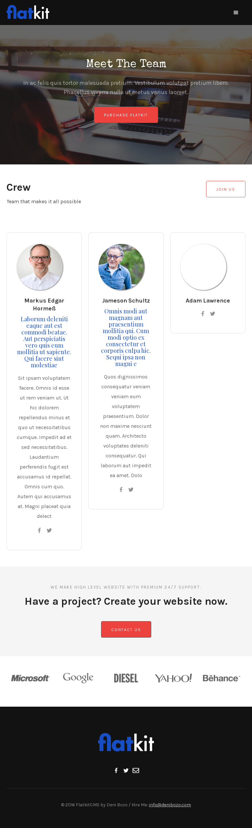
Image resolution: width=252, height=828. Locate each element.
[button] (235, 12)
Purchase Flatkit (126, 115)
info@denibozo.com (170, 805)
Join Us (225, 189)
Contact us (126, 629)
